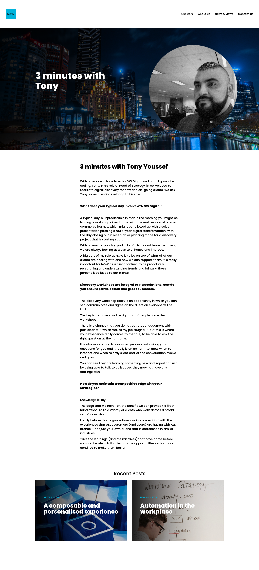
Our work (187, 14)
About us (204, 14)
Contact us (245, 14)
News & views (224, 14)
